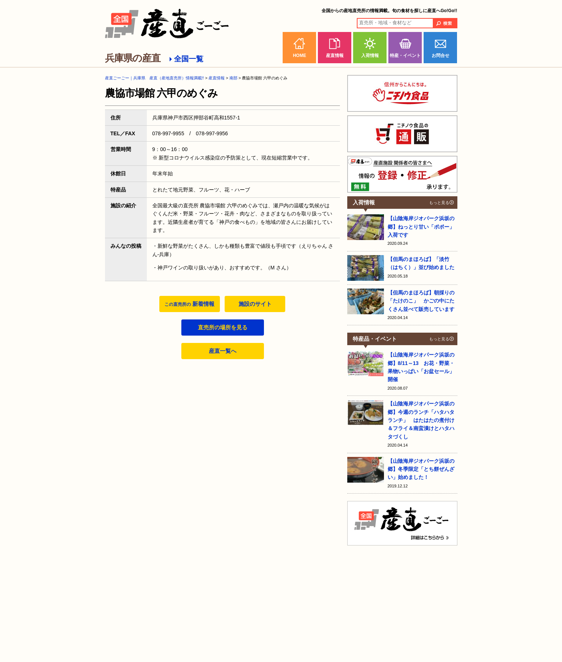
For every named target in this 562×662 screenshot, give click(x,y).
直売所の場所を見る (222, 327)
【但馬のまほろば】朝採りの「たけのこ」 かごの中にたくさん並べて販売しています (421, 301)
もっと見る (439, 202)
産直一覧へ (222, 351)
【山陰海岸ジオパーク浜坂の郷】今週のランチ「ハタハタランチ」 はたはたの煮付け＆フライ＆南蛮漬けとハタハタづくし (421, 420)
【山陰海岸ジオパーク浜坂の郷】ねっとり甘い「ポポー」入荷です (421, 226)
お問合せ (440, 55)
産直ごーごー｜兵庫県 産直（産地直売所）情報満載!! (154, 78)
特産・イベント (405, 55)
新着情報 (189, 304)
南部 (233, 78)
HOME (299, 55)
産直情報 (335, 55)
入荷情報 (370, 55)
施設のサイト (255, 304)
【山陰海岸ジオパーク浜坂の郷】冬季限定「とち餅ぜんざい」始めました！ (421, 469)
